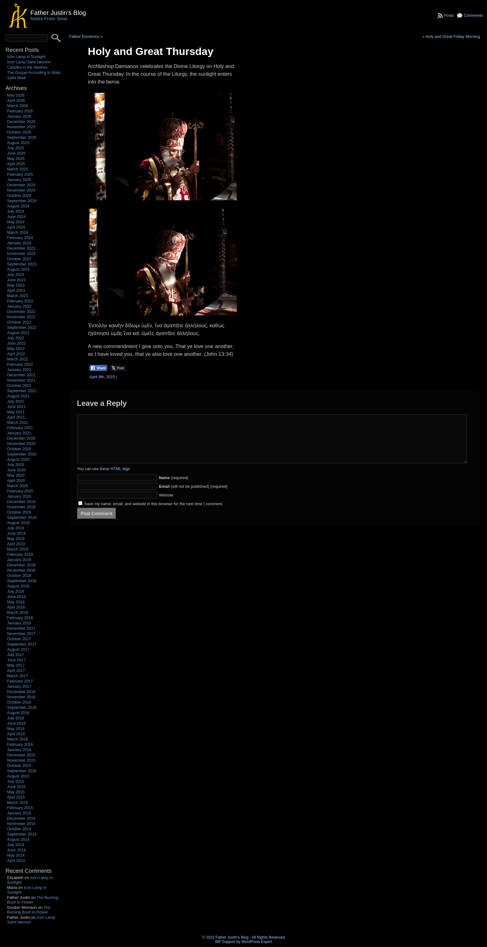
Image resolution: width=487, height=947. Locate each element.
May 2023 (16, 285)
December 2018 (21, 565)
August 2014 (18, 839)
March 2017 (17, 675)
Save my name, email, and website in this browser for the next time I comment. (153, 513)
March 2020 (17, 485)
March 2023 (17, 295)
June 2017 (16, 660)
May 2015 (16, 792)
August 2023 (18, 269)
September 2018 (22, 580)
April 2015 (16, 797)
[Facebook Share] (98, 368)
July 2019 (15, 528)
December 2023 (21, 248)
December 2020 (21, 438)
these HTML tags (115, 478)
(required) (173, 487)
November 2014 (21, 823)
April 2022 (16, 353)
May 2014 (16, 855)
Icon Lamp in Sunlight (26, 56)
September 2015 (22, 770)
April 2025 (16, 163)
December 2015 (21, 755)
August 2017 (18, 649)
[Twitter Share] (118, 368)
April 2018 (16, 607)
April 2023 (16, 290)
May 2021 (16, 412)
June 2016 (16, 723)
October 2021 (19, 385)
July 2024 (15, 211)
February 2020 (20, 491)
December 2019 (21, 501)
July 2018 (15, 591)
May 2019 (16, 538)
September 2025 (22, 137)
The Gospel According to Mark (34, 72)
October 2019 (19, 512)
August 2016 (18, 712)
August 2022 (18, 332)
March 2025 (17, 169)
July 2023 (15, 274)
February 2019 (20, 554)
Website (166, 504)
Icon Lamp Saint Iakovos (29, 62)
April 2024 (16, 227)
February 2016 (20, 744)
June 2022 (16, 343)
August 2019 (18, 522)
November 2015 (21, 760)
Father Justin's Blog (58, 12)
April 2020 (16, 480)
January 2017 (19, 686)
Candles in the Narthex (27, 67)
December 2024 (21, 185)
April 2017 (16, 670)
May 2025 (16, 158)
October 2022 (19, 322)
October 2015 (19, 765)
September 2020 (22, 454)
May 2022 (16, 348)
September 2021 (22, 390)
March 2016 (17, 739)
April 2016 (16, 734)
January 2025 (19, 179)
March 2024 (17, 232)
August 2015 (18, 776)
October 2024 (19, 195)
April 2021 (16, 417)
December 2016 (21, 691)
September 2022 (22, 327)
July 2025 (15, 148)
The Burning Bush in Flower (32, 899)
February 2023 (20, 301)
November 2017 (21, 633)
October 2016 (19, 702)
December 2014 (21, 818)
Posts (449, 15)
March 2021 (17, 422)
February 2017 (20, 681)
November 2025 (21, 127)
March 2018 (17, 612)
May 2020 (16, 475)
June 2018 (16, 596)
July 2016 (15, 718)
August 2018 (18, 586)
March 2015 (17, 802)
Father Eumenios (84, 36)
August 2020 (18, 459)
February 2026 (20, 111)
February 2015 (20, 807)
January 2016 (19, 749)
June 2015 (16, 786)
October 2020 (19, 448)
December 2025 (21, 121)
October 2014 (19, 829)
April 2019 (16, 543)
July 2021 (15, 401)
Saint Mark (16, 77)
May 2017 (16, 665)
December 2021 (21, 375)
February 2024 (20, 237)
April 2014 (16, 860)
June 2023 (16, 280)
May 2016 (16, 728)
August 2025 (18, 142)
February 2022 (20, 364)
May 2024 (16, 222)
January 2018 (19, 623)
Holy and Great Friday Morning (453, 36)
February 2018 (20, 617)
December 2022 (21, 311)
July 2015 (15, 781)
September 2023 (22, 264)
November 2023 (21, 253)
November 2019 (21, 507)
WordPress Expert (256, 942)
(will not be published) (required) (193, 495)
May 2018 (16, 602)
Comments (473, 15)
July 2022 (15, 338)
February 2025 (20, 174)
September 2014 (22, 834)
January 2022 (19, 369)
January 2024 (19, 243)
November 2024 (21, 190)
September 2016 (22, 707)
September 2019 (22, 517)
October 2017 (19, 639)
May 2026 (16, 95)
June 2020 (16, 470)
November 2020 (21, 443)
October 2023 (19, 258)
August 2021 (18, 396)
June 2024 (16, 216)
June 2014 (16, 850)
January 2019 (19, 559)
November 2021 (21, 380)
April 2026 (16, 100)
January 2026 (19, 116)
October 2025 (19, 132)
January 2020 (19, 496)
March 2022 (17, 359)
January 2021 (19, 433)
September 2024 (22, 200)
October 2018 (19, 575)
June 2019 (16, 533)
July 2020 (15, 464)
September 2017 (22, 644)
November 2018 (21, 570)
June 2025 (16, 153)
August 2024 (18, 206)
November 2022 (21, 317)
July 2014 (15, 844)
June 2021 (16, 406)
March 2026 (17, 105)
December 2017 (21, 628)
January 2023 (19, 306)
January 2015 (19, 813)
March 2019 (17, 549)
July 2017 (15, 654)
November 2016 (21, 697)
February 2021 (20, 427)
